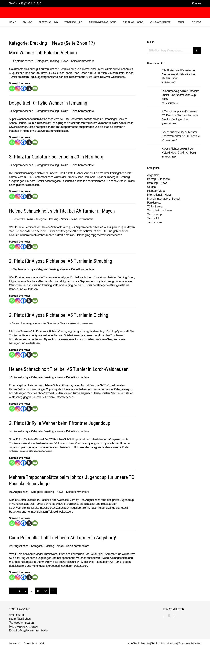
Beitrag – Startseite (158, 179)
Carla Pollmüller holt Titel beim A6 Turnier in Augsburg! (62, 537)
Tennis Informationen (159, 210)
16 (38, 590)
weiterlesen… (118, 77)
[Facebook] (23, 88)
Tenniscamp (154, 214)
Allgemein (153, 175)
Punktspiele (154, 202)
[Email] (35, 88)
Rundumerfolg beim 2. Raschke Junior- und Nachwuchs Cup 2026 (180, 94)
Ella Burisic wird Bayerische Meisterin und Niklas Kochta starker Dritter (178, 74)
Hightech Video (156, 190)
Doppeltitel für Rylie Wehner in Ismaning (48, 103)
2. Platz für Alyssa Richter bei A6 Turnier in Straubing (60, 261)
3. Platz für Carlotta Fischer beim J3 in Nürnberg (56, 157)
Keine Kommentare (82, 61)
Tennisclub (153, 218)
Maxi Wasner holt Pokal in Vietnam (43, 53)
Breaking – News (157, 183)
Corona (151, 186)
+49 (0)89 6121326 (30, 3)
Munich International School (163, 198)
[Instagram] (18, 88)
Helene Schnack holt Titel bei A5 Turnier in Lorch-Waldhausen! (69, 369)
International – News (159, 194)
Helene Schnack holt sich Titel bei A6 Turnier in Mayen (62, 211)
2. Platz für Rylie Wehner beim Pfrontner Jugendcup (59, 423)
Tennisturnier (154, 222)
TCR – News (154, 206)
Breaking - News (58, 61)
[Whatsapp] (12, 88)
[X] (29, 88)
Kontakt (196, 3)
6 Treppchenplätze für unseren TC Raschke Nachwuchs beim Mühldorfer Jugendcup (180, 115)
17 (45, 590)
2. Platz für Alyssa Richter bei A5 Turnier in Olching (58, 315)
